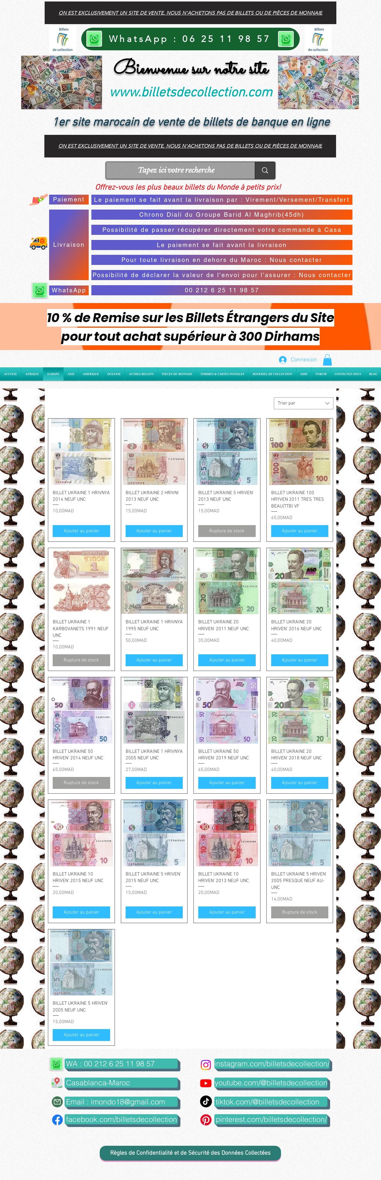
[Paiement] (69, 200)
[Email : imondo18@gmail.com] (121, 1102)
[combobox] (303, 403)
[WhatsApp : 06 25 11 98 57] (190, 39)
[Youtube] (206, 1083)
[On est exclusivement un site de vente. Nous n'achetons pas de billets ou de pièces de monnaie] (190, 12)
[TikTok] (206, 1101)
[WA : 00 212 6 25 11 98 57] (121, 1064)
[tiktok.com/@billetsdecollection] (270, 1102)
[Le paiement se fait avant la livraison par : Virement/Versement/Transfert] (221, 200)
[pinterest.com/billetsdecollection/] (270, 1119)
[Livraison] (69, 245)
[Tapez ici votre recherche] (176, 170)
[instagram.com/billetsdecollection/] (272, 1064)
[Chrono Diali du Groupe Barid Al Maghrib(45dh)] (221, 215)
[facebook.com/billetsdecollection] (121, 1119)
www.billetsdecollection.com (190, 93)
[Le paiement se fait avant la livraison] (221, 245)
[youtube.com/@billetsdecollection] (270, 1083)
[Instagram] (206, 1065)
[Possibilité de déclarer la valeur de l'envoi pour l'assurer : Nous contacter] (221, 275)
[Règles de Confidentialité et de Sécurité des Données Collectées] (190, 1153)
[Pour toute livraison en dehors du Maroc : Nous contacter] (221, 260)
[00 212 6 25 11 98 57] (221, 290)
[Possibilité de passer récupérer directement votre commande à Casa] (221, 230)
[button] (327, 360)
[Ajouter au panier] (81, 531)
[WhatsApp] (69, 290)
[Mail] (57, 1101)
